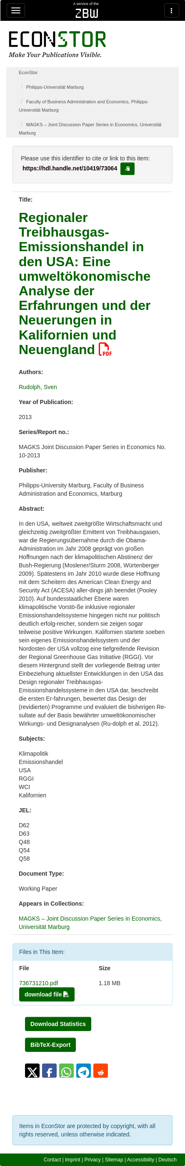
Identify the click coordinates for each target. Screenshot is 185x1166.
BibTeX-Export (50, 1044)
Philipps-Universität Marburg (55, 87)
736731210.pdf (38, 983)
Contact (52, 1160)
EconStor (28, 72)
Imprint (72, 1160)
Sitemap (114, 1160)
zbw (87, 13)
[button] (32, 1071)
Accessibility (140, 1160)
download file (47, 994)
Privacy (93, 1160)
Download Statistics (58, 1024)
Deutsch (167, 1160)
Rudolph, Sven (38, 387)
